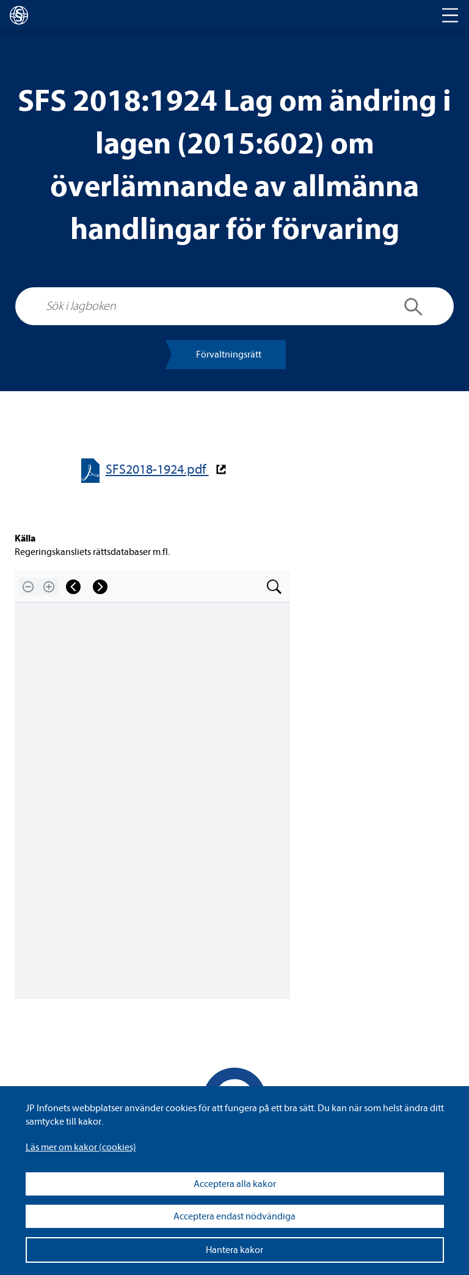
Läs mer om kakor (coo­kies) (81, 1147)
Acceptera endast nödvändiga (234, 1216)
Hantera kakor (234, 1249)
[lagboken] (19, 15)
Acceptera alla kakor (235, 1183)
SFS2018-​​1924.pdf (157, 469)
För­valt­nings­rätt (228, 354)
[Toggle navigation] (450, 15)
